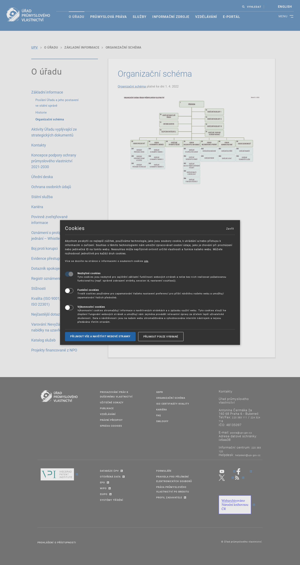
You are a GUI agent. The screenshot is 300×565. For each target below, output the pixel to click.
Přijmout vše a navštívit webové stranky (100, 336)
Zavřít (230, 228)
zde (146, 260)
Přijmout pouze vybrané (160, 336)
